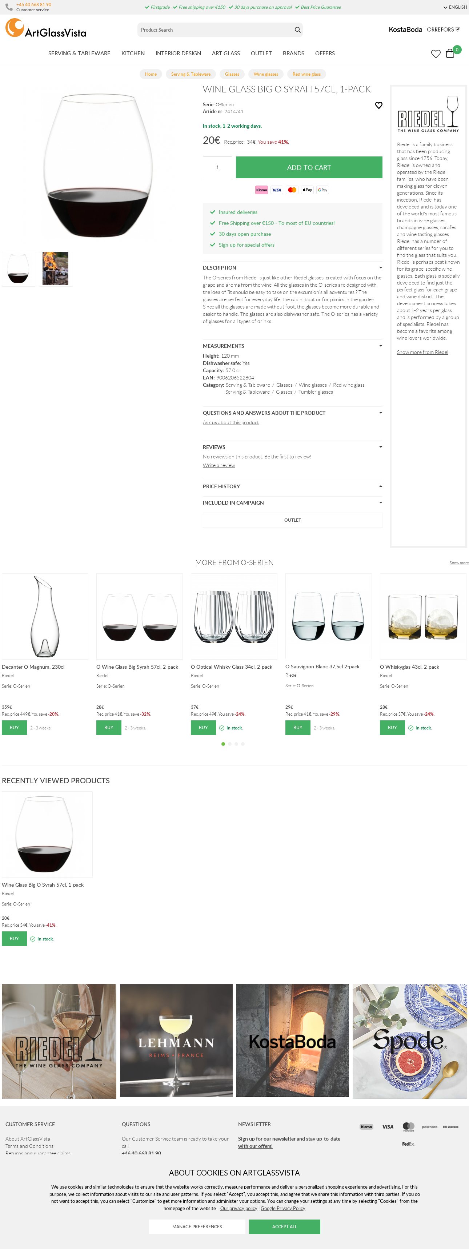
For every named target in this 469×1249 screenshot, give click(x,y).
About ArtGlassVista (27, 1139)
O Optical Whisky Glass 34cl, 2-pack (231, 666)
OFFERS (325, 53)
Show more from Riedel (422, 352)
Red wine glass (349, 385)
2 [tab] (230, 749)
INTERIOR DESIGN (178, 53)
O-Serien (225, 104)
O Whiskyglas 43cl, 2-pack (409, 666)
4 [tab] (243, 749)
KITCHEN (133, 53)
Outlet (292, 520)
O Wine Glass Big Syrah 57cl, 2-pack (137, 666)
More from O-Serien (234, 562)
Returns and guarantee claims (38, 1153)
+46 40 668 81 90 (33, 4)
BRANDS (293, 53)
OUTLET (261, 53)
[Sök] (215, 30)
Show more (459, 563)
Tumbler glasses (315, 392)
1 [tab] (223, 749)
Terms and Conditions (29, 1146)
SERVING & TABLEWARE (79, 53)
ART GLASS (226, 53)
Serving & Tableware (248, 385)
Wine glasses (313, 385)
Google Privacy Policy (283, 1208)
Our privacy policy (238, 1208)
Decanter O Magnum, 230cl (33, 666)
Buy (14, 727)
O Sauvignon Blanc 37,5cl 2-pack (322, 666)
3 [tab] (236, 749)
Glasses (284, 385)
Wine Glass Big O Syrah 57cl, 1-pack (43, 884)
